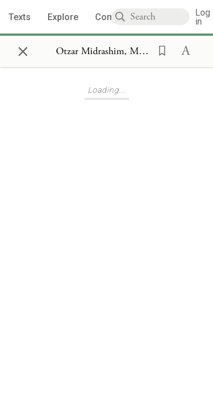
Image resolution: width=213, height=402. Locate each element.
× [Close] (23, 49)
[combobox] (160, 16)
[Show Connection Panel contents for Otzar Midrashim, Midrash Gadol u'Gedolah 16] (103, 51)
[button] (158, 49)
